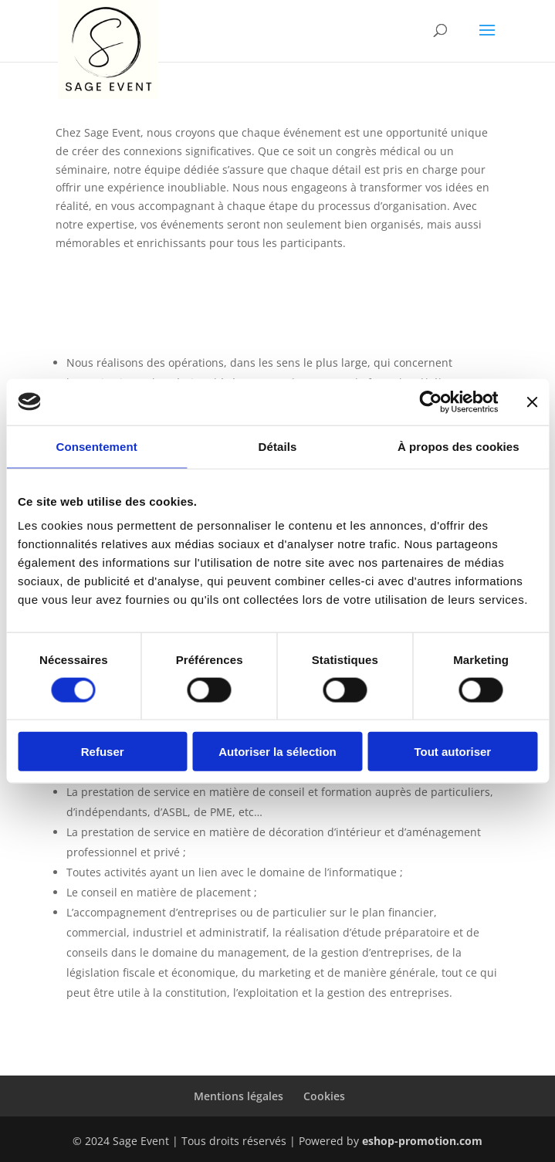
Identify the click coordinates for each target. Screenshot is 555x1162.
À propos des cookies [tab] (458, 445)
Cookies (324, 1096)
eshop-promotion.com (422, 1140)
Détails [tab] (278, 445)
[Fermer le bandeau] (531, 401)
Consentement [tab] (96, 445)
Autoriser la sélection (277, 751)
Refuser (102, 751)
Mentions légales (238, 1096)
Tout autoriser (452, 751)
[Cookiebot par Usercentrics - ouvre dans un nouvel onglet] (430, 401)
